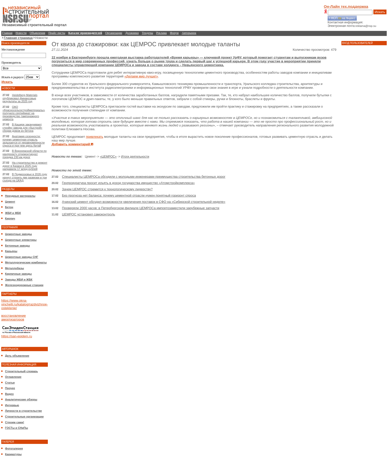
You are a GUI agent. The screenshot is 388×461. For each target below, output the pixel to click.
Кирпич (10, 218)
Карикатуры (13, 454)
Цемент (10, 201)
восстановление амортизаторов (13, 317)
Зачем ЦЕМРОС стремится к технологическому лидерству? (107, 189)
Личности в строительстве (23, 410)
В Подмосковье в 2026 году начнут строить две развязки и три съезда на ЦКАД (25, 177)
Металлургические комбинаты (26, 262)
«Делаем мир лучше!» (141, 76)
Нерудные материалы (20, 195)
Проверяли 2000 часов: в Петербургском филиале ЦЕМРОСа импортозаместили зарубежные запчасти (140, 208)
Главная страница (18, 38)
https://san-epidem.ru (16, 336)
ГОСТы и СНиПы (16, 427)
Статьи (10, 382)
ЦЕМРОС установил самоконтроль (88, 214)
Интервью (12, 405)
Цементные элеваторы (21, 239)
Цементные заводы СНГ (21, 256)
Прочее (10, 388)
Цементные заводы (18, 234)
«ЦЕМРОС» (108, 156)
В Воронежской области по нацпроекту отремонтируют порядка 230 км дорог (25, 154)
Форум (174, 33)
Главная (7, 33)
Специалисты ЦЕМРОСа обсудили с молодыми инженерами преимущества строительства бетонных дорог (143, 176)
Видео (9, 393)
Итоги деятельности (135, 156)
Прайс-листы (56, 33)
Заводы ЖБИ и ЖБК (18, 279)
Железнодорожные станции (24, 285)
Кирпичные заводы (18, 273)
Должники (132, 33)
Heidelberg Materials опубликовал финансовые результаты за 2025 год (20, 98)
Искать (380, 12)
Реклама (161, 33)
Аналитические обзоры (21, 399)
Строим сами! (14, 422)
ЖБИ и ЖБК (13, 212)
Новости (21, 33)
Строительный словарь (21, 371)
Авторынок (189, 33)
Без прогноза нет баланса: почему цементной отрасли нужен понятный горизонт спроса (129, 195)
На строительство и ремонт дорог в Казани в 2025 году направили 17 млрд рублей (25, 165)
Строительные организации (24, 416)
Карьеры (11, 251)
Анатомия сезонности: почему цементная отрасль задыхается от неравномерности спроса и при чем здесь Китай (24, 141)
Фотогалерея (14, 448)
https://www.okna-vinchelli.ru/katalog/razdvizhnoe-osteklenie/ (24, 304)
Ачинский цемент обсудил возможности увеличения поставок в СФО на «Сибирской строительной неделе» (143, 202)
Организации (113, 33)
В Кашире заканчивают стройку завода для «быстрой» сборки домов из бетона (22, 127)
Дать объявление (17, 355)
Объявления (37, 33)
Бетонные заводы (17, 245)
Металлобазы (14, 268)
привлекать (94, 137)
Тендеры (147, 33)
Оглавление (13, 376)
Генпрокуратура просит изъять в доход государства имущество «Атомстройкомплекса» (128, 183)
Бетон (9, 207)
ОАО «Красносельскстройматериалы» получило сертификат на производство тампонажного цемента (24, 113)
